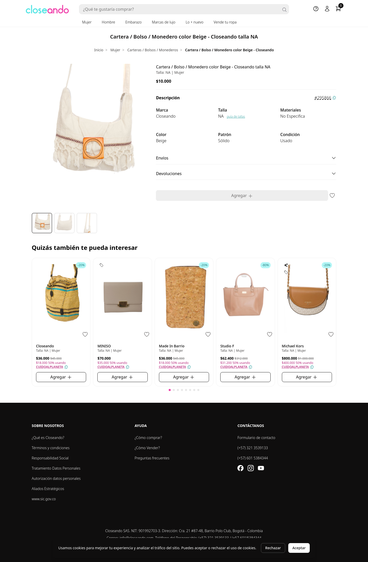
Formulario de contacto (256, 437)
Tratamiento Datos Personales (56, 468)
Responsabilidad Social (50, 458)
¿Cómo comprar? (148, 437)
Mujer (86, 22)
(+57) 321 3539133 (252, 447)
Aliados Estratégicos (48, 488)
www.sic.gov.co (44, 498)
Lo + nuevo (194, 22)
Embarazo (133, 22)
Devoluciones (246, 173)
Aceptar (299, 547)
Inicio (98, 49)
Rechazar (273, 547)
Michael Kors (293, 346)
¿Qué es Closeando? (48, 437)
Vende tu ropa (225, 22)
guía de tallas (236, 116)
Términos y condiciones (51, 447)
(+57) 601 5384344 (252, 458)
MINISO (104, 346)
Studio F (227, 346)
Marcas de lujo (163, 22)
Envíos (246, 158)
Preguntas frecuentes (152, 458)
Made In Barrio (172, 346)
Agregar (242, 196)
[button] (170, 390)
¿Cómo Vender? (147, 447)
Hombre (108, 22)
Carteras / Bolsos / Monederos (152, 49)
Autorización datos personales (56, 478)
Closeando (45, 346)
